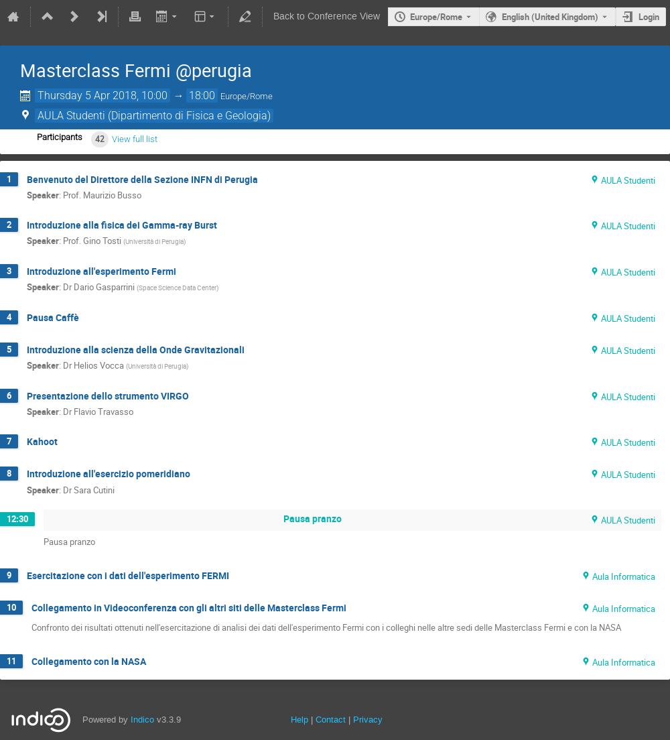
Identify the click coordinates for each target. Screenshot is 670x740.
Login (649, 17)
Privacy (368, 719)
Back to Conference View (326, 16)
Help (299, 719)
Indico (142, 719)
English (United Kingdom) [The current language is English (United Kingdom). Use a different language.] (550, 17)
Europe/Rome (436, 17)
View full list (134, 139)
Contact (331, 719)
